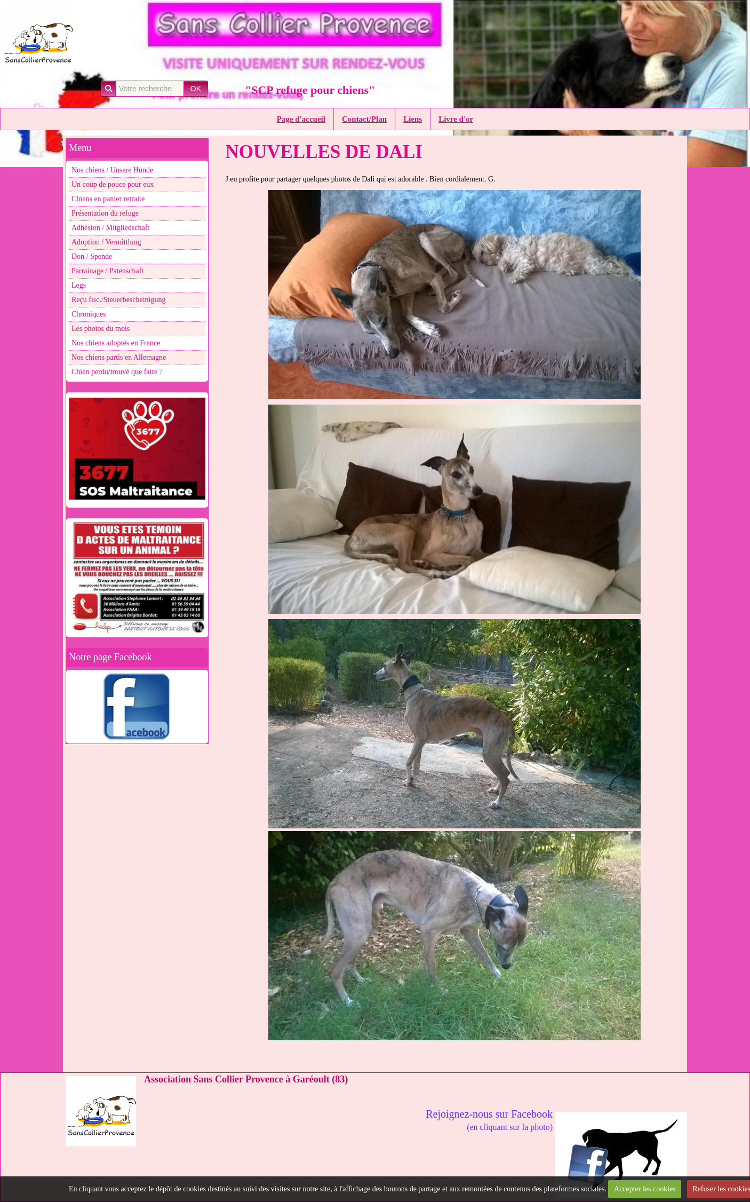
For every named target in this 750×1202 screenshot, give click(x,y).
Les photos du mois (100, 329)
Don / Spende (91, 256)
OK (195, 88)
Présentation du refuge (105, 213)
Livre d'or (455, 119)
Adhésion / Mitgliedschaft (110, 228)
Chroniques (88, 314)
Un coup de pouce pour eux (112, 184)
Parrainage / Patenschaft (107, 271)
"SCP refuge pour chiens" (310, 90)
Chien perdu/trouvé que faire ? (117, 372)
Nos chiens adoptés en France (115, 343)
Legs (78, 285)
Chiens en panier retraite (108, 199)
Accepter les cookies (645, 1189)
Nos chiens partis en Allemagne (118, 357)
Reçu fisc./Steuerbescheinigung (118, 300)
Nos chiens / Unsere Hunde (112, 170)
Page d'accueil (301, 119)
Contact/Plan (364, 119)
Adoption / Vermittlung (106, 242)
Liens (412, 119)
